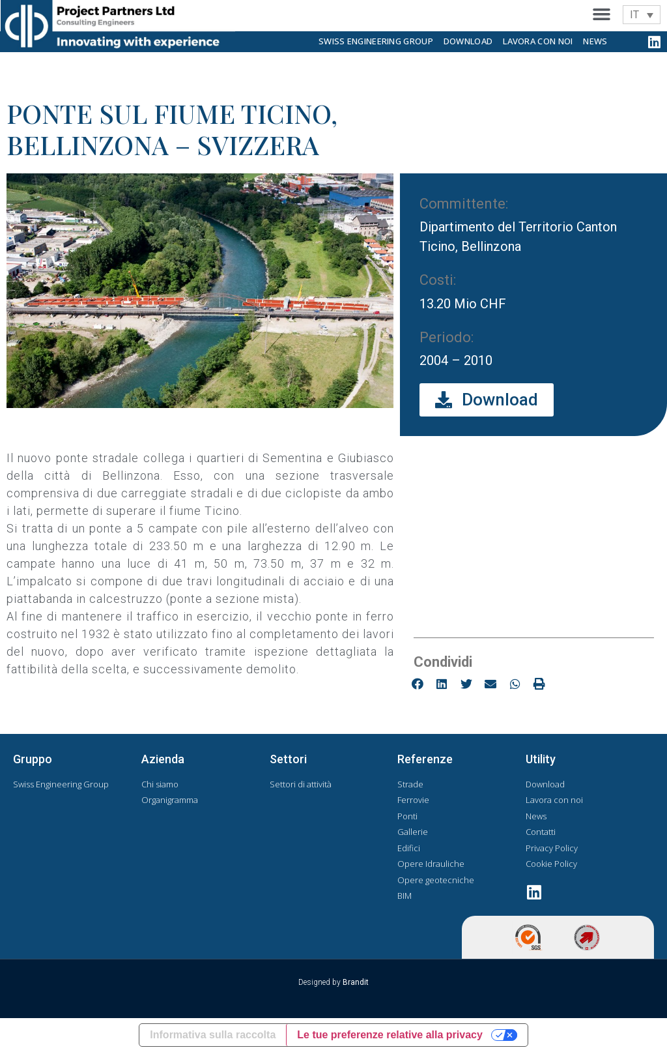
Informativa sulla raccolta (213, 1034)
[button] (602, 14)
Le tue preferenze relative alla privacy (390, 1034)
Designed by (333, 982)
